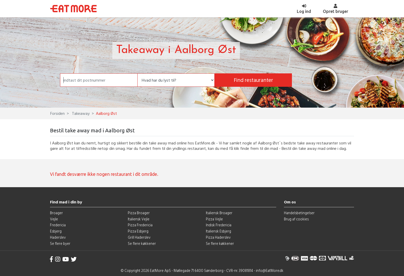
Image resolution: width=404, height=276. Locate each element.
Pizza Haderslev (218, 237)
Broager (56, 212)
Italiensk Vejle (138, 219)
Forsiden (57, 113)
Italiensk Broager (219, 212)
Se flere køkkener (142, 243)
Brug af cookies (296, 219)
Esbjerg (56, 231)
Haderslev (58, 237)
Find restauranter (253, 80)
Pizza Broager (139, 212)
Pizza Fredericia (140, 225)
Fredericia (58, 225)
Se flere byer (60, 243)
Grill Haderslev (139, 237)
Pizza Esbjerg (138, 231)
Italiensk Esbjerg (218, 231)
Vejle (54, 219)
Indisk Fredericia (218, 225)
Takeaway (80, 113)
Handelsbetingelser (299, 212)
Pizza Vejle (214, 219)
